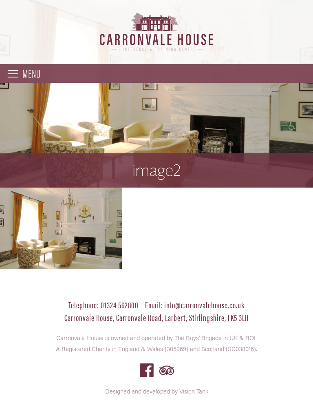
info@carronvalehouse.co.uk (204, 304)
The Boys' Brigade (198, 337)
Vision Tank (193, 391)
